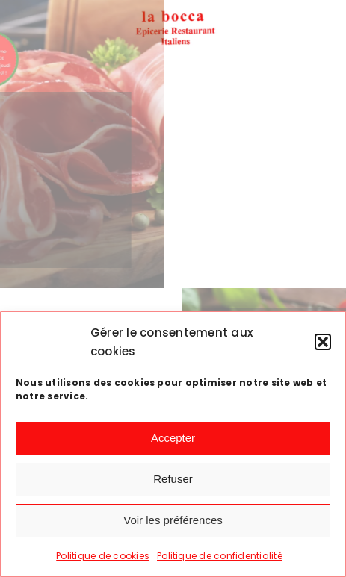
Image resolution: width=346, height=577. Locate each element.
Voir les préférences (173, 520)
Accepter (173, 437)
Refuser (173, 478)
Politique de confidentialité (219, 555)
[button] (322, 341)
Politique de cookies (102, 555)
